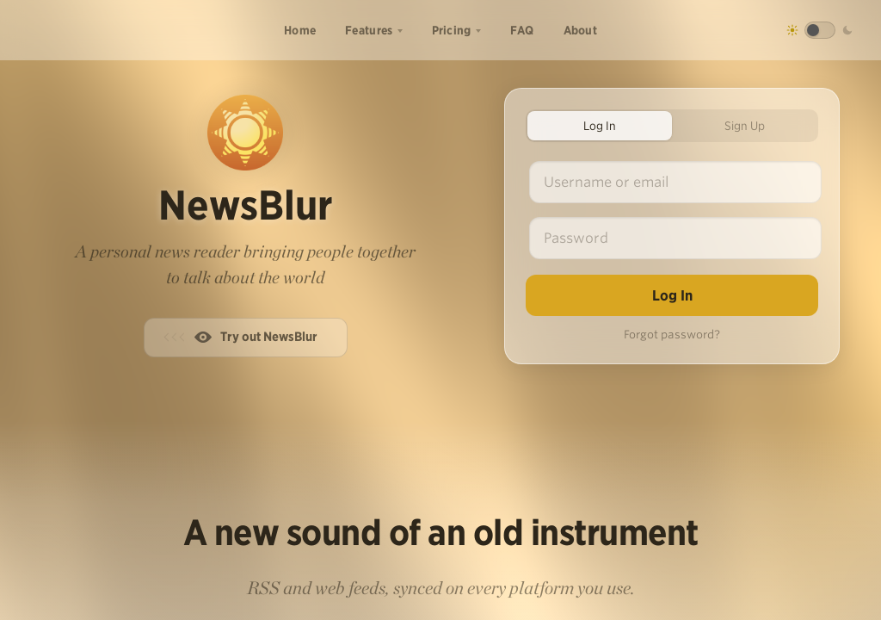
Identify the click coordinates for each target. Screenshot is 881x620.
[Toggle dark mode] (819, 30)
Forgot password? (672, 334)
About (581, 30)
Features (368, 30)
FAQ (522, 30)
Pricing (451, 30)
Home (300, 30)
